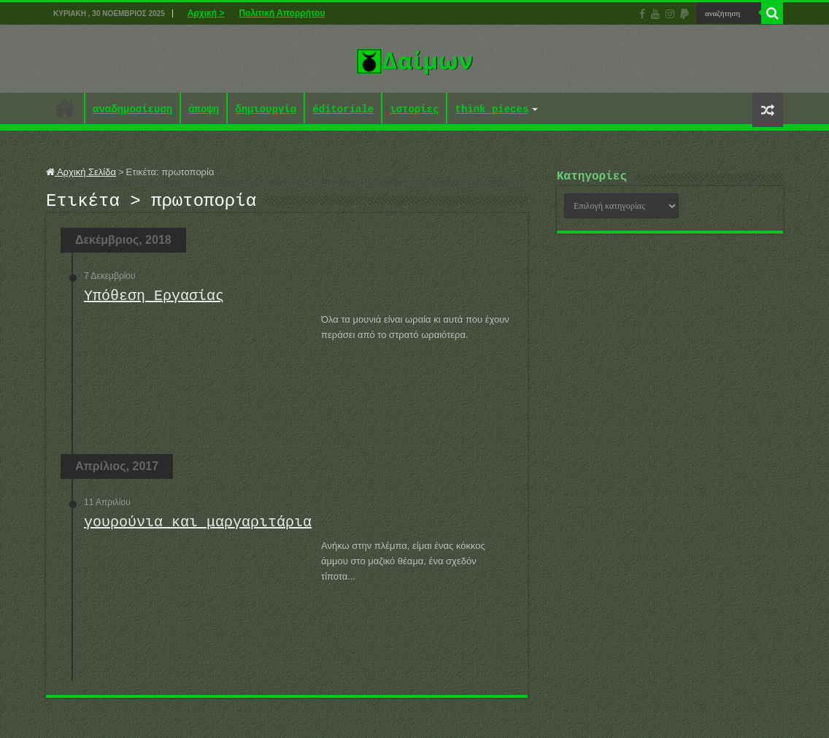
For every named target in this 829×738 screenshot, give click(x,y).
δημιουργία (265, 110)
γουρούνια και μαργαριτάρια (198, 527)
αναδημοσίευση (132, 110)
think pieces (491, 110)
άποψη (203, 110)
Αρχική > (206, 13)
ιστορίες (414, 110)
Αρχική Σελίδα (81, 171)
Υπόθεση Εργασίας (154, 300)
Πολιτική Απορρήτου (282, 13)
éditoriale (343, 110)
